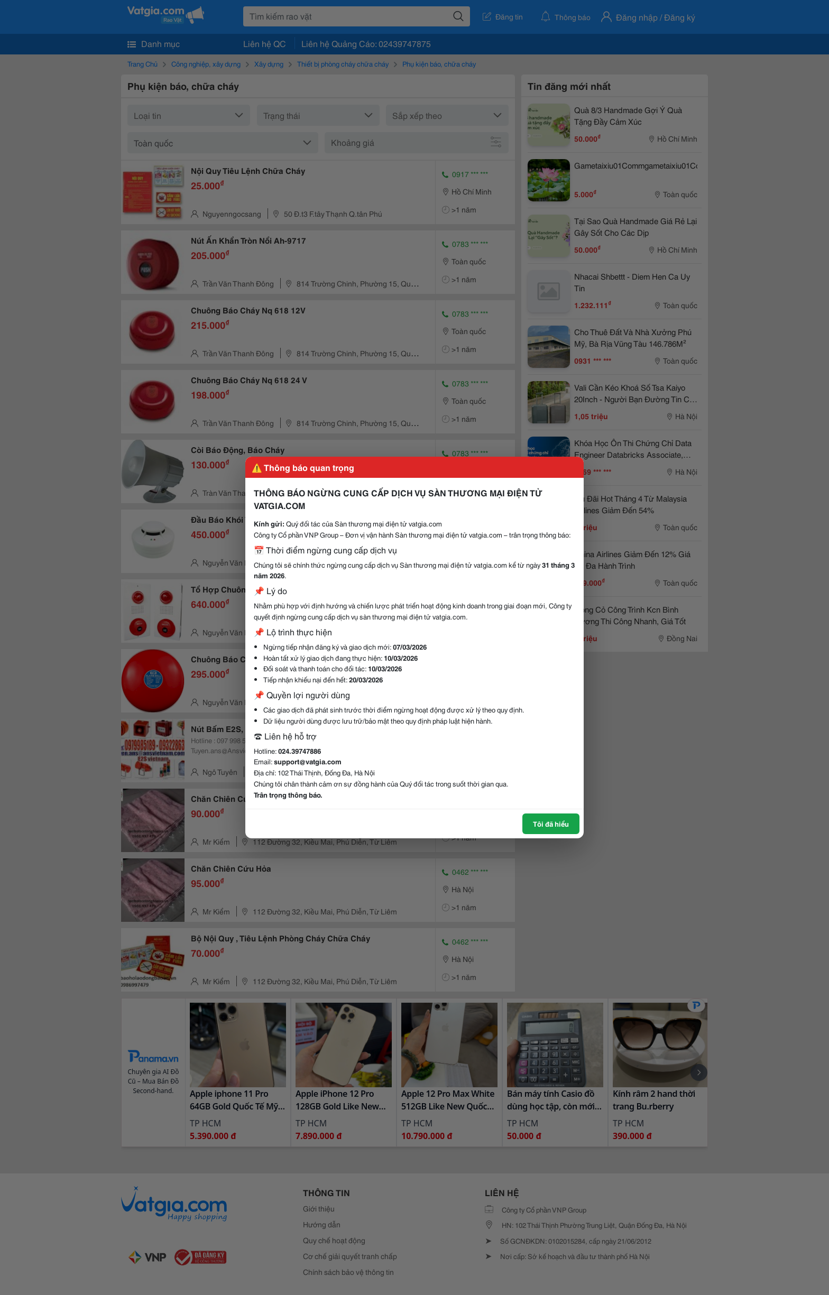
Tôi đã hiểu (551, 823)
